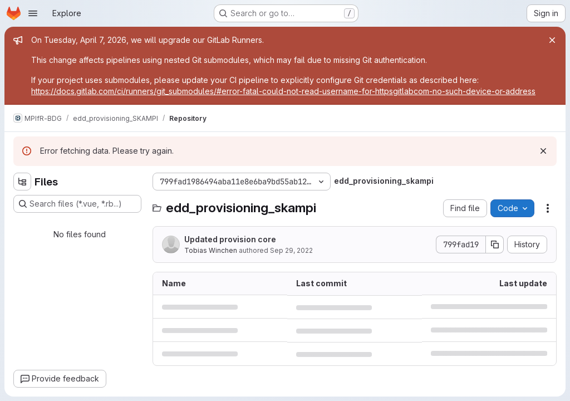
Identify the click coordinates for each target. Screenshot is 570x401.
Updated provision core (230, 239)
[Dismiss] (543, 151)
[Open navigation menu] (33, 13)
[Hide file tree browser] (22, 181)
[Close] (552, 40)
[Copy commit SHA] (495, 244)
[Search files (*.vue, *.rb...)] (77, 204)
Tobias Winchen (210, 250)
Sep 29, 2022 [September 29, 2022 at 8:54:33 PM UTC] (291, 250)
